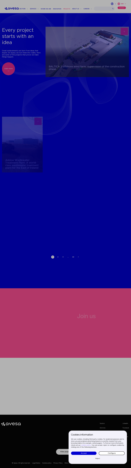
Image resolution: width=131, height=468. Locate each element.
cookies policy (86, 445)
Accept (84, 453)
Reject (97, 458)
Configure (112, 453)
